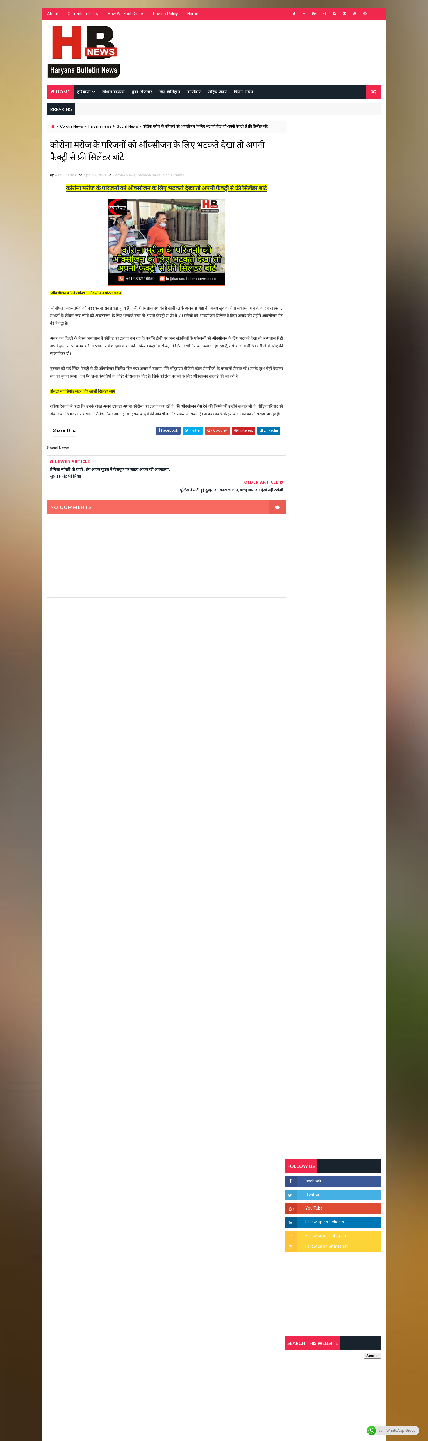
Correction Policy (82, 14)
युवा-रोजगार (141, 92)
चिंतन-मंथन (243, 92)
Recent (301, 562)
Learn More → (67, 1270)
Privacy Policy (165, 14)
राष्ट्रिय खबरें (217, 92)
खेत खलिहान (169, 92)
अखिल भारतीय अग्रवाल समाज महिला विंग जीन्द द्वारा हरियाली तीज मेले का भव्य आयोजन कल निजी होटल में (346, 761)
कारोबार (194, 92)
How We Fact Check (125, 14)
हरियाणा (83, 92)
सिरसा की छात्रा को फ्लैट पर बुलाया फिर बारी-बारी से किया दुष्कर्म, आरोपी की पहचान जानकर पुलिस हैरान (346, 665)
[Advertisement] (160, 661)
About (52, 14)
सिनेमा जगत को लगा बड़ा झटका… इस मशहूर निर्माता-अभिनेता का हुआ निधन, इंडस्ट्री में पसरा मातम (345, 856)
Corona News (71, 127)
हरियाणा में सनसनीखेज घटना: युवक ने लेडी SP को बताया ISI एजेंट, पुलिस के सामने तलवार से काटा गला (347, 713)
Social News (127, 127)
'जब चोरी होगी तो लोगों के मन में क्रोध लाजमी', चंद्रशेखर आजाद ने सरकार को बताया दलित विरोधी (346, 689)
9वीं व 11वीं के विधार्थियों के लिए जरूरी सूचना (347, 803)
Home (192, 14)
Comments (365, 562)
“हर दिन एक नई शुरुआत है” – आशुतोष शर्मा (345, 732)
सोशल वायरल (113, 92)
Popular (333, 562)
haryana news (99, 127)
